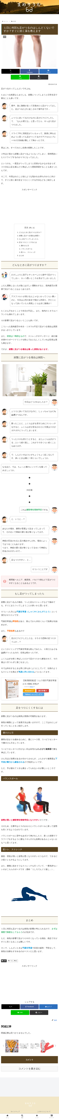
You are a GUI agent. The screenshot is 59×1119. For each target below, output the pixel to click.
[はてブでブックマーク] (48, 71)
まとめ (20, 257)
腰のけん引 (24, 246)
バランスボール (26, 250)
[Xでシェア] (10, 71)
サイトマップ (15, 1113)
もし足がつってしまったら (28, 239)
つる (10, 962)
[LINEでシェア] (20, 77)
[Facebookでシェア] (29, 71)
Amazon (29, 692)
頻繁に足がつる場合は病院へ (29, 236)
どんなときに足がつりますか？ (30, 232)
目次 (26, 228)
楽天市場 (42, 692)
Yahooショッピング (33, 695)
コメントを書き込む (30, 1070)
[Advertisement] (29, 206)
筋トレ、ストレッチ (28, 253)
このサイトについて (44, 1113)
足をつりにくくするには (27, 243)
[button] (39, 77)
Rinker (32, 688)
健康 (4, 962)
